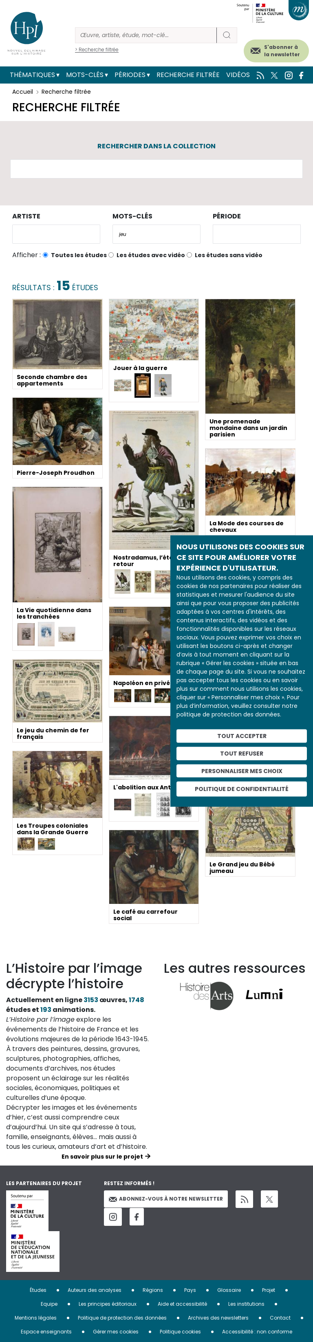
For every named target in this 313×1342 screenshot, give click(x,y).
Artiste (26, 216)
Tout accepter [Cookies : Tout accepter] (242, 736)
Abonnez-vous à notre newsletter (166, 1198)
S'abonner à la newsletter (282, 51)
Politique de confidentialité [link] (242, 789)
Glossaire (229, 1290)
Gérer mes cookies (116, 1331)
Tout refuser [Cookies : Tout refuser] (241, 753)
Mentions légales (36, 1317)
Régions (153, 1290)
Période (227, 216)
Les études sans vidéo (228, 255)
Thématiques (32, 74)
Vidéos (238, 74)
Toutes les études (79, 255)
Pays (190, 1290)
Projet (268, 1290)
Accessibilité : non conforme (257, 1331)
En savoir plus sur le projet (102, 1156)
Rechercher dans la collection (156, 146)
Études (38, 1290)
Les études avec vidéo (151, 255)
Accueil (22, 92)
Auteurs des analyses (94, 1290)
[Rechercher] (146, 35)
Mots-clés (85, 74)
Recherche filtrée (188, 74)
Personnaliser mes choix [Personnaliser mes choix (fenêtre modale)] (241, 771)
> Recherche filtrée (97, 49)
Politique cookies (180, 1331)
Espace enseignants (46, 1331)
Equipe (49, 1303)
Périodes (130, 74)
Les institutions (246, 1303)
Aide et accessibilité (182, 1303)
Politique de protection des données (122, 1317)
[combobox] (56, 234)
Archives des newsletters (218, 1317)
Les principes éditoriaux (108, 1303)
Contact (280, 1317)
